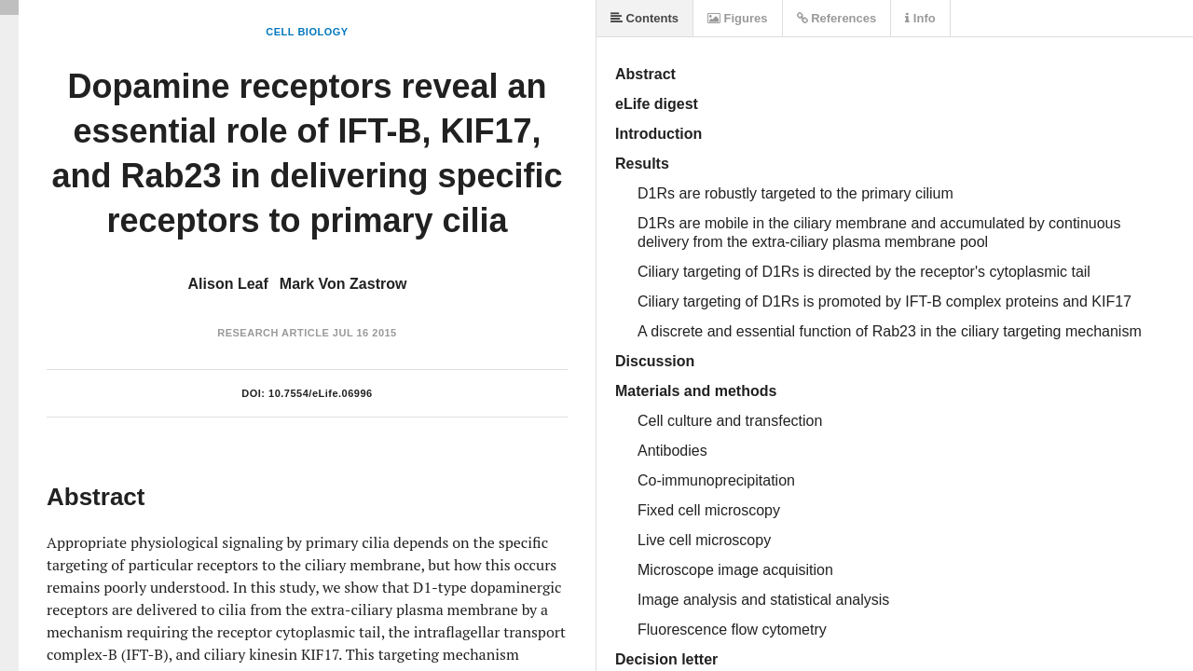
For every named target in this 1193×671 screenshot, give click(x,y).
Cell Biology (307, 31)
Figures (737, 18)
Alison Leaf (228, 284)
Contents (644, 18)
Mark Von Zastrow (343, 284)
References (837, 18)
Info (920, 18)
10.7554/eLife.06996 (320, 393)
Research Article (273, 332)
